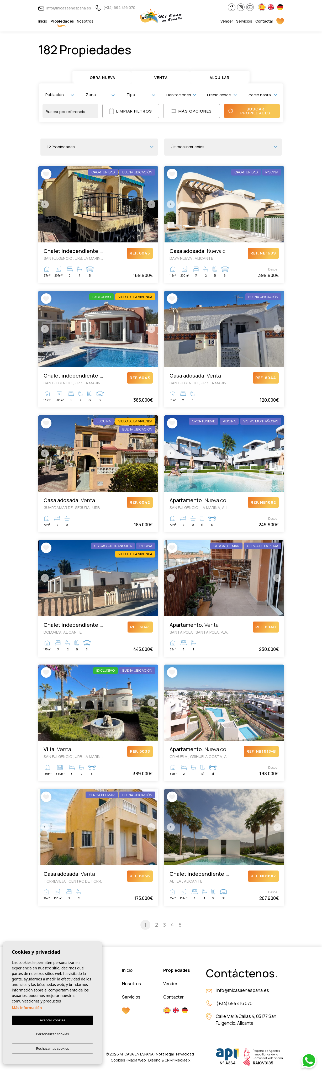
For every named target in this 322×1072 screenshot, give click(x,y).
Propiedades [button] (62, 21)
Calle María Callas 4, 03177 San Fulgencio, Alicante (246, 1019)
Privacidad (185, 1054)
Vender (226, 21)
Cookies (118, 1060)
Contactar (264, 21)
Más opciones (191, 111)
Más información (27, 1007)
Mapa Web (137, 1060)
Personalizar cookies (52, 1034)
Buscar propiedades (249, 111)
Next (152, 204)
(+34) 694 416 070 (115, 7)
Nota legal (165, 1054)
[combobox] (60, 95)
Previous (43, 204)
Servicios (244, 21)
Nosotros (85, 21)
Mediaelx (182, 1060)
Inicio (42, 21)
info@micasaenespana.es (64, 8)
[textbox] (61, 95)
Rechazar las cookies (52, 1048)
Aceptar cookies (52, 1020)
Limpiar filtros (130, 111)
